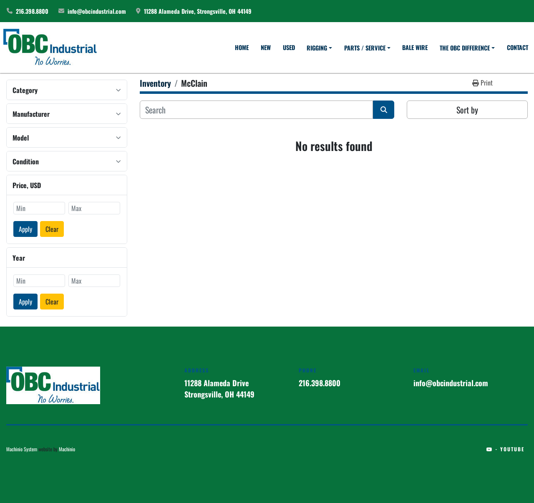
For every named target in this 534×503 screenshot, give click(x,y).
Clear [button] (51, 229)
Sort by (467, 109)
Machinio (67, 449)
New (266, 47)
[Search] (256, 110)
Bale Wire (415, 47)
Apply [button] (25, 229)
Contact (517, 47)
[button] (319, 48)
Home (242, 47)
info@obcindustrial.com (97, 11)
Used (289, 47)
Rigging (317, 47)
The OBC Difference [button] (465, 47)
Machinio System (21, 449)
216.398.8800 (32, 11)
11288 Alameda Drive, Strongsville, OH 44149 (198, 11)
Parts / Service (364, 47)
